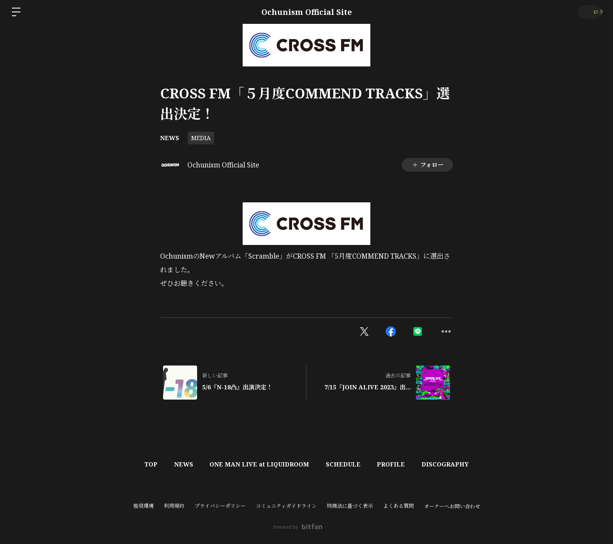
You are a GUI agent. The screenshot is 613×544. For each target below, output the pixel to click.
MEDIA (201, 138)
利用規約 (174, 505)
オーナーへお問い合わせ (452, 506)
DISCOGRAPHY (457, 464)
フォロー (428, 165)
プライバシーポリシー (220, 505)
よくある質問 (398, 505)
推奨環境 (143, 505)
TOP (139, 464)
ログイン (588, 11)
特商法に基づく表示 (350, 505)
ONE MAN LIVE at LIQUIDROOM (257, 464)
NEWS (169, 138)
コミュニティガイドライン (286, 505)
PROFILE (398, 464)
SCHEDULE (345, 464)
